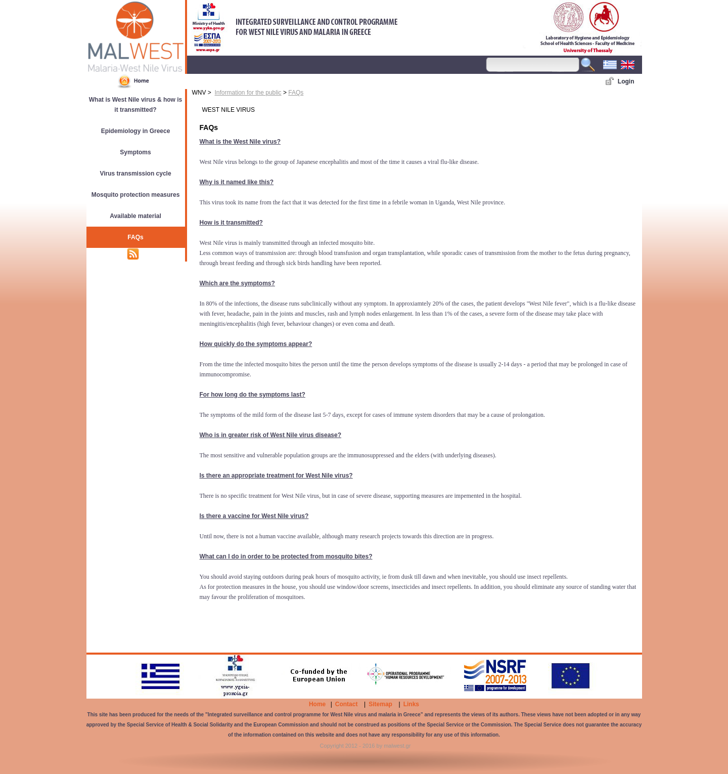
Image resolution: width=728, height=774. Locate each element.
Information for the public (248, 92)
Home (317, 704)
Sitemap (380, 704)
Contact (346, 704)
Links (411, 704)
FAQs (295, 92)
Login (626, 81)
